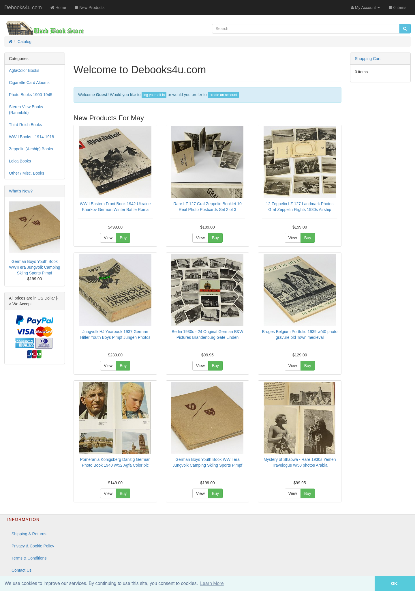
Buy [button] (123, 237)
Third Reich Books (25, 124)
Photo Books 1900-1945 (30, 94)
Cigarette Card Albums (29, 82)
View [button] (108, 237)
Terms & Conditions (29, 558)
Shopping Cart (368, 58)
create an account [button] (223, 95)
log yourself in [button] (154, 95)
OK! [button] (395, 583)
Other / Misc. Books (26, 173)
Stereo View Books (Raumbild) (26, 109)
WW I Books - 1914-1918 (31, 136)
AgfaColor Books (24, 70)
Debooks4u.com (23, 7)
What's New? (21, 191)
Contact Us (21, 570)
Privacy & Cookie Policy (33, 546)
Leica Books (20, 161)
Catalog (24, 41)
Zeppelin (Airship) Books (31, 149)
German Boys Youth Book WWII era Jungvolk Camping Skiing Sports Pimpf (34, 267)
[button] (366, 584)
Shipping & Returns (29, 534)
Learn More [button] (212, 583)
